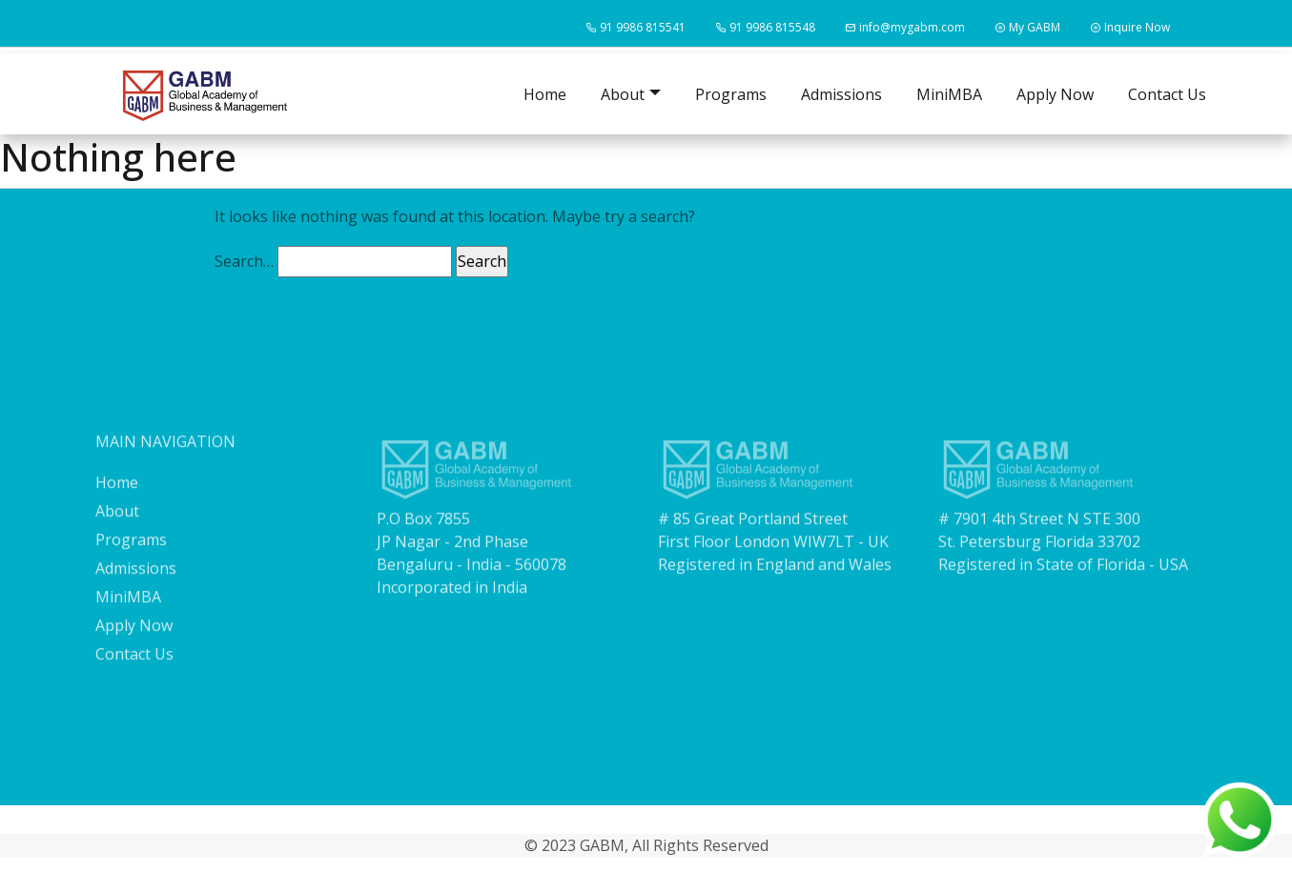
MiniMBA (949, 94)
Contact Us (1167, 94)
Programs (731, 94)
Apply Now (1055, 94)
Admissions (841, 94)
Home (544, 94)
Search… (244, 261)
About (117, 524)
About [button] (623, 94)
